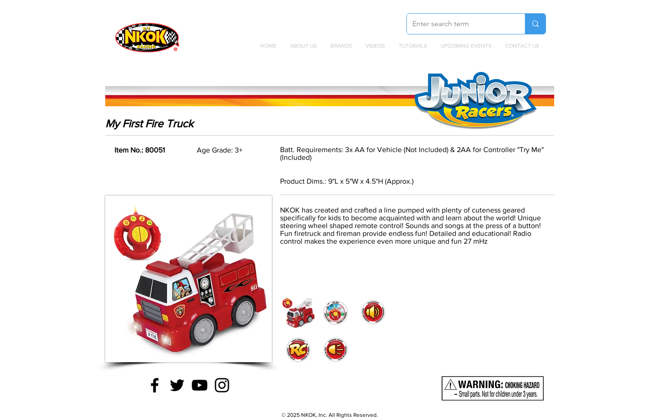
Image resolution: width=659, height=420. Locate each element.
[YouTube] (199, 385)
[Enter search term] (459, 24)
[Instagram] (222, 385)
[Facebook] (154, 385)
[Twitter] (177, 385)
